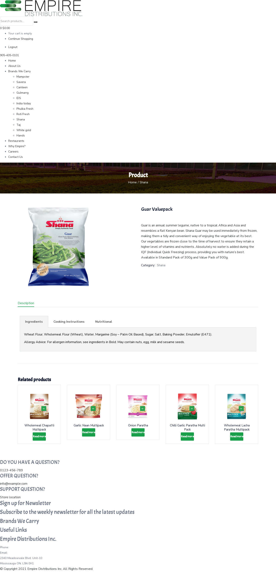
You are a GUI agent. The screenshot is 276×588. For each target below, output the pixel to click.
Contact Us (15, 157)
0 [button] (5, 28)
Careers (13, 152)
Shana (20, 119)
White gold (23, 130)
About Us (14, 66)
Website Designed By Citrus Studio (26, 585)
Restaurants (16, 141)
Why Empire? (16, 146)
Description (26, 303)
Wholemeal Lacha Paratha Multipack (237, 430)
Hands (20, 135)
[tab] (31, 303)
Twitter (53, 574)
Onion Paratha (138, 428)
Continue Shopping (20, 39)
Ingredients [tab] (34, 322)
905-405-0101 (9, 55)
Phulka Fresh (24, 109)
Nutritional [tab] (103, 322)
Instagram (64, 574)
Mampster (22, 77)
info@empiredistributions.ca (26, 564)
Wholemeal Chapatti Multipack (39, 430)
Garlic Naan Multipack (89, 428)
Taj (18, 125)
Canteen (22, 87)
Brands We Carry (19, 71)
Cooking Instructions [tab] (69, 322)
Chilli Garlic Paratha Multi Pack (187, 428)
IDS (18, 98)
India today (23, 103)
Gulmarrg (22, 93)
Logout (12, 47)
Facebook (41, 574)
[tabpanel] (138, 339)
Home (12, 61)
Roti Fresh (23, 114)
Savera (21, 82)
